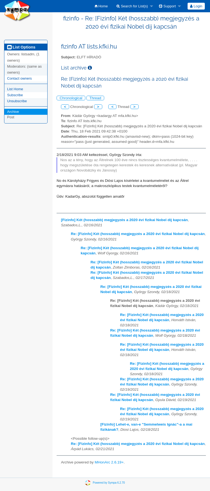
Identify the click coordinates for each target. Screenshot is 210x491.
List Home (15, 89)
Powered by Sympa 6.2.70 (109, 482)
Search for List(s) (132, 6)
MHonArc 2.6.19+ (109, 462)
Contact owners (19, 78)
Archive (13, 112)
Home (101, 6)
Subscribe (15, 95)
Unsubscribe (17, 101)
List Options (21, 47)
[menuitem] (101, 6)
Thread (95, 98)
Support (167, 6)
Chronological (71, 98)
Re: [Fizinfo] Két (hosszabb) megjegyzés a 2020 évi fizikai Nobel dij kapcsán (138, 234)
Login (196, 6)
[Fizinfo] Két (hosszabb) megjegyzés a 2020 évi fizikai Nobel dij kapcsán (124, 220)
